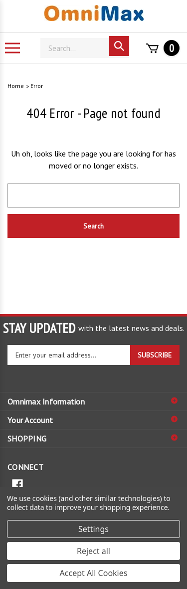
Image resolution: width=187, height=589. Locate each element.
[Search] (84, 48)
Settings (93, 529)
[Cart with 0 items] (160, 48)
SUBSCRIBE (155, 355)
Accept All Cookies (94, 573)
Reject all (93, 551)
